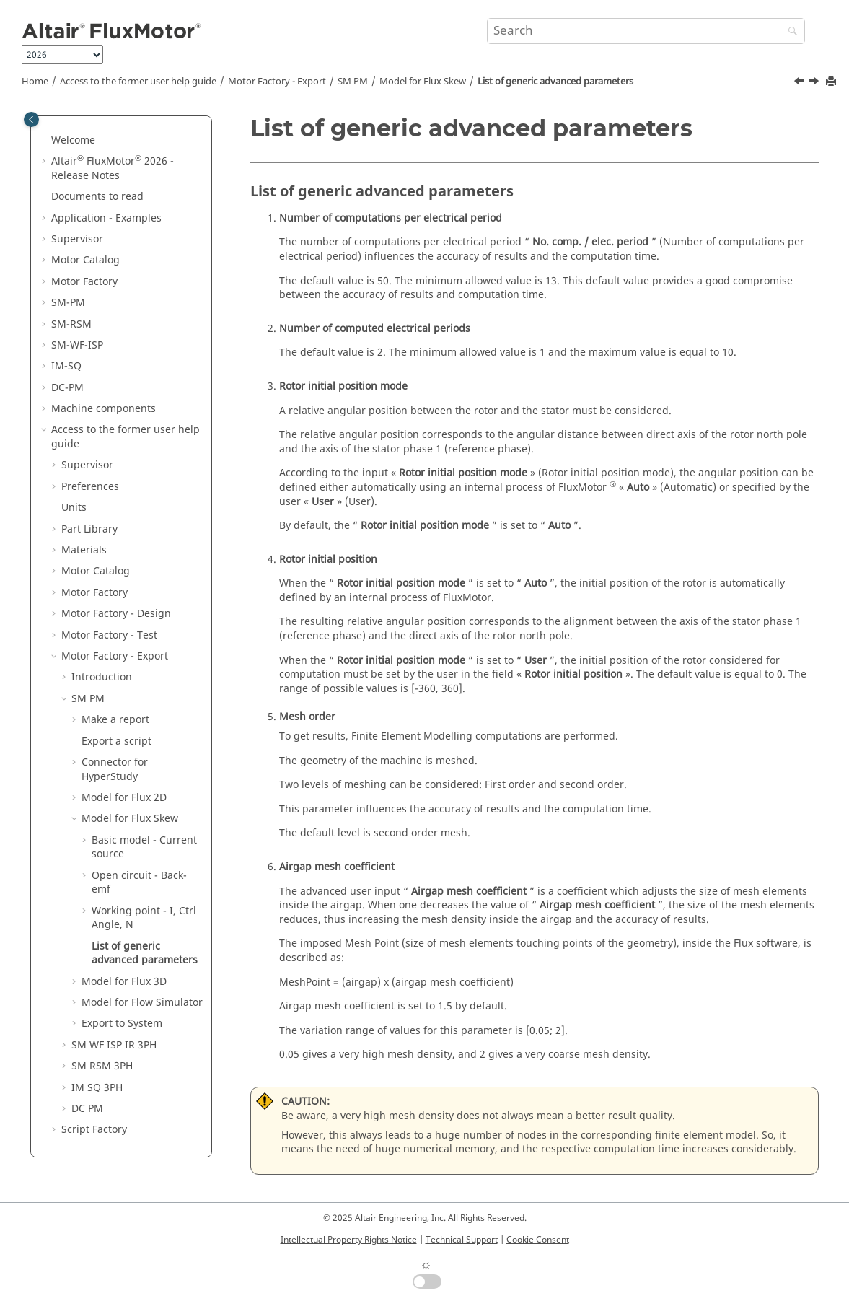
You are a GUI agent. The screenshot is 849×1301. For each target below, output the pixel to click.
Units (74, 507)
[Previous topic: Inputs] (800, 83)
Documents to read (97, 196)
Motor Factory (84, 281)
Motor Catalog (85, 260)
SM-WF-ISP (77, 345)
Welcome (73, 140)
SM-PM (68, 302)
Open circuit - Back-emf (139, 883)
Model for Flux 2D (124, 797)
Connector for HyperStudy (115, 769)
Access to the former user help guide (138, 81)
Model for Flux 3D (124, 981)
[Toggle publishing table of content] (31, 119)
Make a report (115, 719)
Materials (84, 550)
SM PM (353, 81)
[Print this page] (832, 82)
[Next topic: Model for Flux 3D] (815, 83)
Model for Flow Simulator (142, 1002)
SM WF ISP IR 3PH (114, 1045)
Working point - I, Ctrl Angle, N (144, 918)
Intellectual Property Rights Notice (349, 1239)
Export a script (116, 741)
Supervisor (77, 239)
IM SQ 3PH (97, 1087)
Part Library (89, 529)
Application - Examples (106, 218)
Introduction (101, 677)
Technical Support (462, 1239)
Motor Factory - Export (277, 81)
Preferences (90, 486)
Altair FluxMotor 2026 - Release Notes (112, 168)
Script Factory (94, 1129)
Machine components (103, 408)
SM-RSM (71, 324)
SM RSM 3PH (102, 1066)
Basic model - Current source (144, 847)
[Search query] (646, 31)
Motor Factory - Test (109, 635)
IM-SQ (66, 366)
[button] (45, 140)
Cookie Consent (537, 1239)
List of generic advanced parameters (555, 81)
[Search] (789, 32)
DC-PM (67, 387)
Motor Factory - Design (116, 613)
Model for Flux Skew (422, 81)
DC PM (87, 1108)
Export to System (122, 1023)
